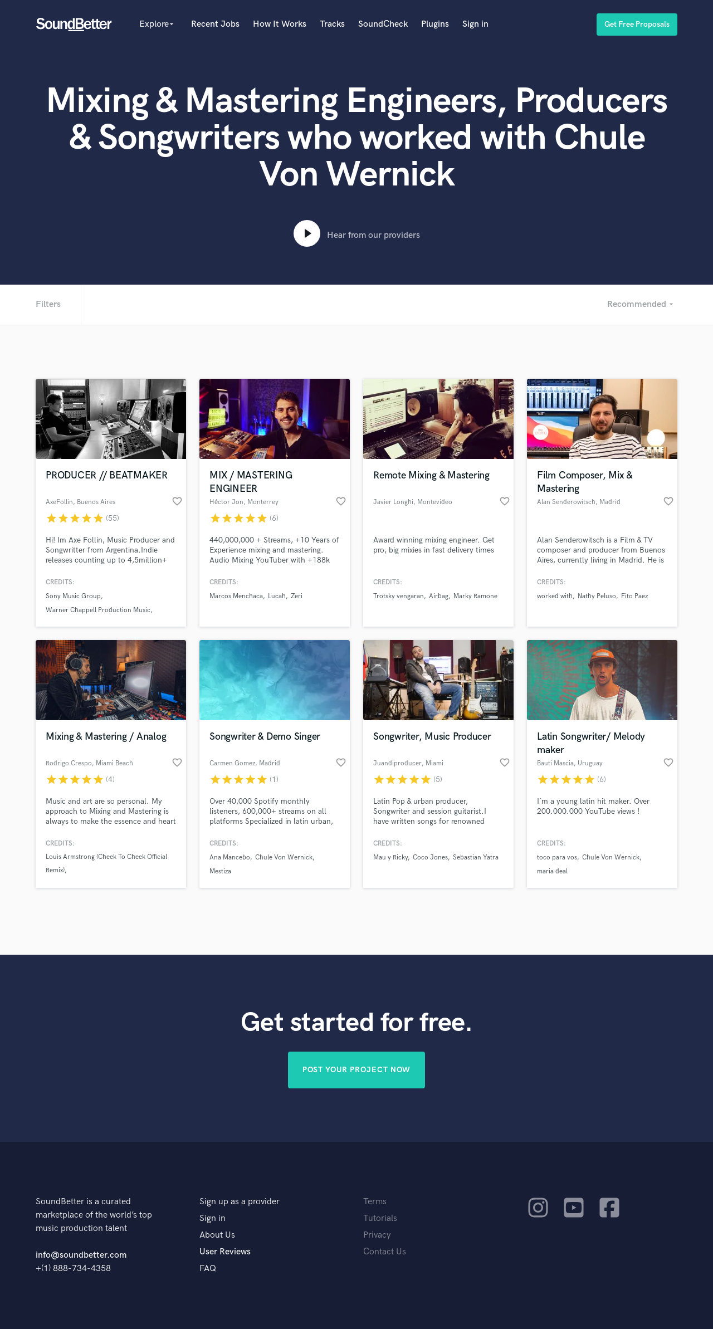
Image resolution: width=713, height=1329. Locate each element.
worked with (555, 596)
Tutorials (380, 1218)
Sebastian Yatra (476, 857)
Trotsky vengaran (398, 596)
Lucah (277, 596)
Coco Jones (430, 857)
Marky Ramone (475, 596)
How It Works (279, 24)
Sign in (475, 24)
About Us (217, 1235)
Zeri (296, 596)
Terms (375, 1201)
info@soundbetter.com (81, 1255)
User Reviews (225, 1252)
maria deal (552, 871)
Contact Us (384, 1252)
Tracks (332, 24)
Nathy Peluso (597, 596)
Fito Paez (634, 596)
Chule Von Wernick (283, 857)
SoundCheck (383, 24)
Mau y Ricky (390, 857)
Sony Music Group (73, 596)
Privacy (377, 1235)
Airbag (438, 596)
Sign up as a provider (239, 1201)
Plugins (435, 24)
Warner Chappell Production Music (98, 610)
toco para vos (557, 857)
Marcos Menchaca (236, 596)
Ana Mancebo (229, 857)
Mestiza (220, 871)
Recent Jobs (215, 24)
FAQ (207, 1268)
